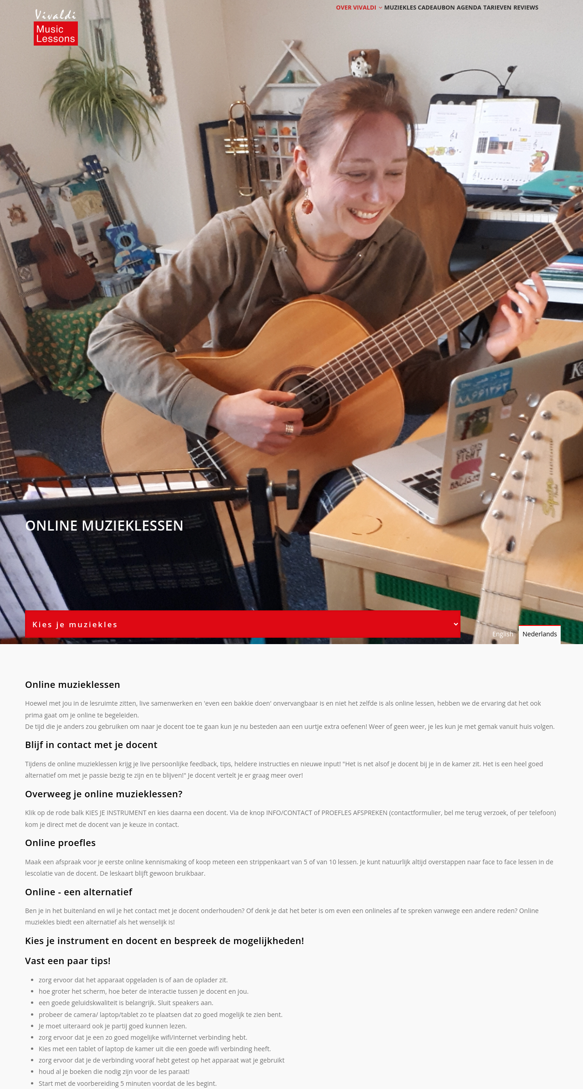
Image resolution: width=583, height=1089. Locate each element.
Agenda (452, 19)
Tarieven (487, 19)
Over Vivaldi (333, 19)
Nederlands (539, 634)
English (502, 634)
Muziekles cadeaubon (397, 19)
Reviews (522, 19)
